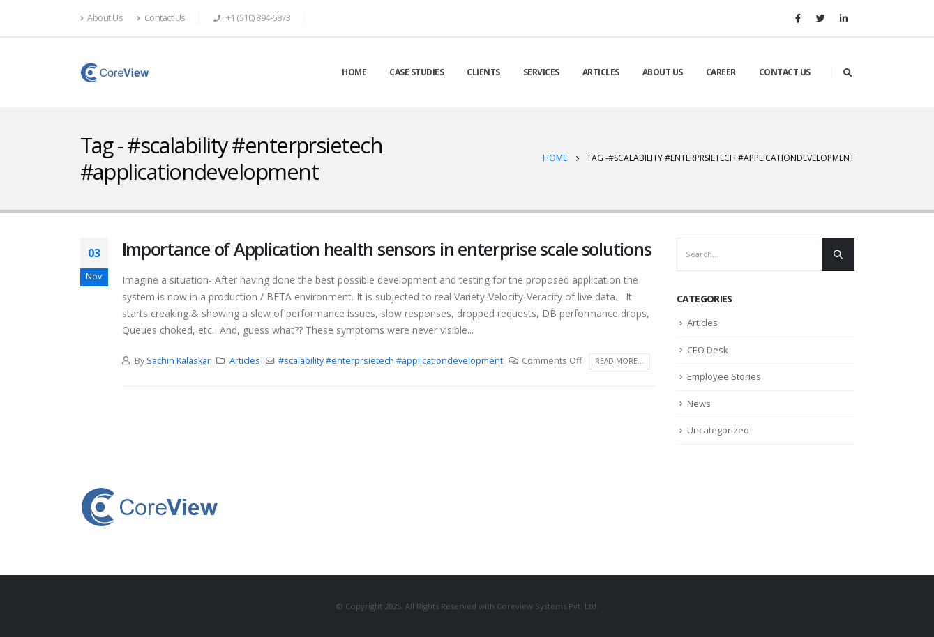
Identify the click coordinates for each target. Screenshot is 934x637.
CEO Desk (707, 350)
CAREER (721, 72)
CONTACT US (785, 72)
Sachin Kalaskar (178, 361)
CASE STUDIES (416, 72)
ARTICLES (600, 72)
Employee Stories (724, 376)
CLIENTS (483, 72)
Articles (244, 361)
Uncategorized (718, 430)
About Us (101, 18)
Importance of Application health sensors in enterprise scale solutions (386, 249)
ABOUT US (662, 72)
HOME (354, 72)
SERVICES (541, 72)
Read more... (619, 361)
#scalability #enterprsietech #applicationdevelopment (390, 361)
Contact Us (161, 18)
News (699, 403)
